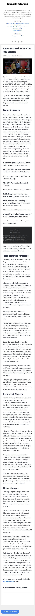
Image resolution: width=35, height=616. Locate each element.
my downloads (8, 582)
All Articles (17, 34)
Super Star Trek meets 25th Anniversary (17, 23)
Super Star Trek (17, 30)
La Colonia (18, 25)
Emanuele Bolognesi (17, 4)
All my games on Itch (18, 36)
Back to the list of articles (10, 611)
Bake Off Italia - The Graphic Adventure (18, 27)
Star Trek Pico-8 (17, 28)
